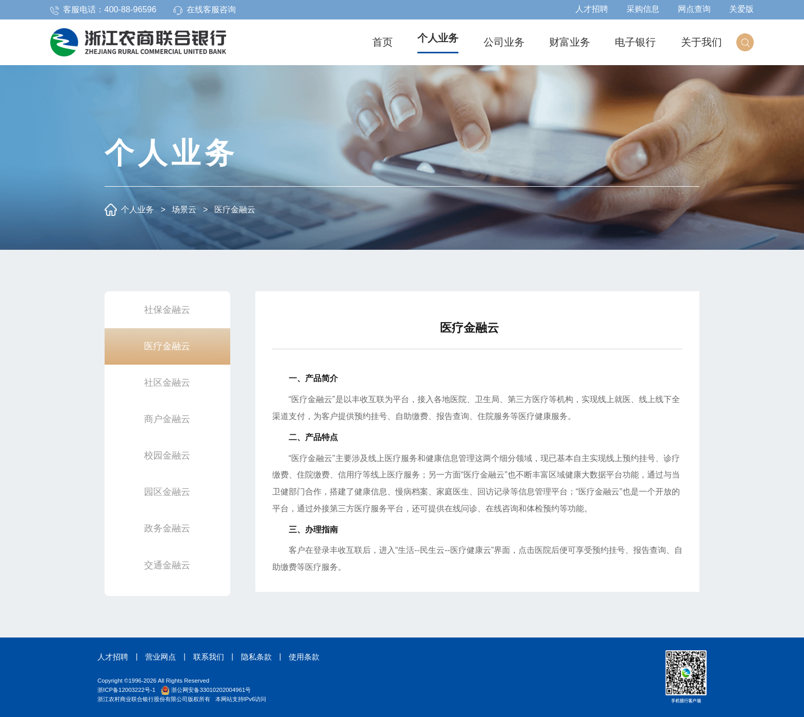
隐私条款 (256, 657)
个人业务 (437, 38)
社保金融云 (167, 310)
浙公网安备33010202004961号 (206, 690)
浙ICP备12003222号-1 (126, 690)
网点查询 (694, 8)
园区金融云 (167, 492)
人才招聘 (591, 8)
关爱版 (741, 8)
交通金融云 (167, 565)
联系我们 (208, 657)
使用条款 (304, 657)
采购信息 (643, 8)
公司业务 (504, 42)
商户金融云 (167, 419)
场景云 (184, 209)
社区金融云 (167, 382)
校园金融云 (167, 455)
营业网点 (160, 657)
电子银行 (635, 42)
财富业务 (569, 42)
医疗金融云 (234, 209)
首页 (382, 42)
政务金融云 (167, 528)
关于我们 (701, 42)
